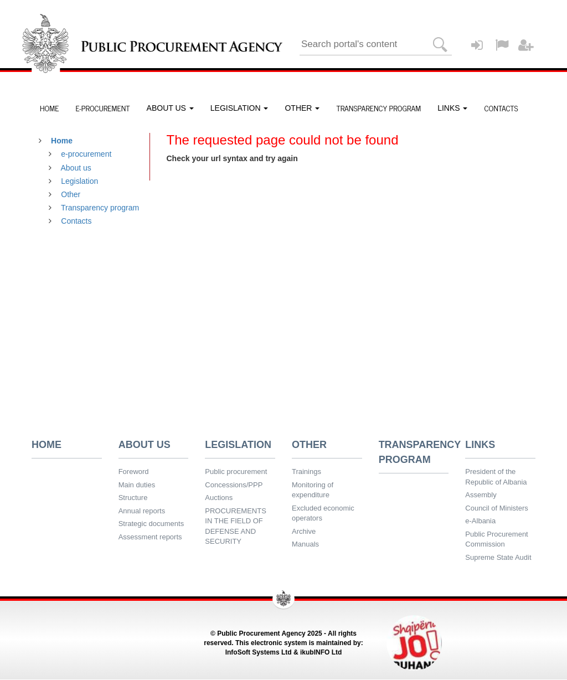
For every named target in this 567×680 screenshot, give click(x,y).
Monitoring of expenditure (312, 490)
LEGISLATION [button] (239, 108)
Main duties (136, 485)
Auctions (219, 497)
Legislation (79, 181)
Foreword (133, 471)
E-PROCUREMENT (102, 107)
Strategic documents (151, 523)
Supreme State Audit (498, 557)
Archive (304, 531)
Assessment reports (150, 537)
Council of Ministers (496, 508)
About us (76, 167)
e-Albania (480, 521)
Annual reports (142, 511)
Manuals (305, 544)
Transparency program (100, 207)
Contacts (76, 221)
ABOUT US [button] (170, 108)
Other (70, 194)
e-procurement (86, 154)
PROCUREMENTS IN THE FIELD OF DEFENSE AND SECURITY (235, 526)
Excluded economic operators (323, 513)
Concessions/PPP (233, 485)
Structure (133, 497)
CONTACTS (501, 107)
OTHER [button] (302, 108)
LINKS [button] (452, 108)
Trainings (306, 471)
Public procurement (236, 471)
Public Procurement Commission (496, 539)
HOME (49, 107)
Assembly (480, 495)
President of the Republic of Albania (496, 476)
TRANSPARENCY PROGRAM (378, 107)
